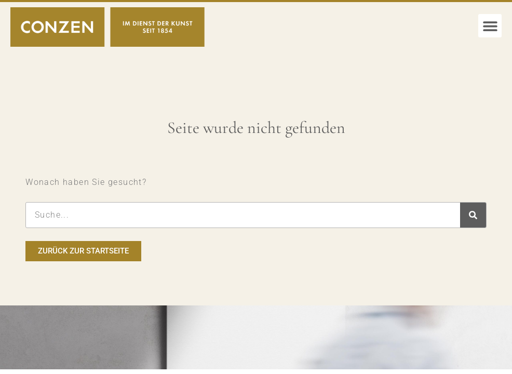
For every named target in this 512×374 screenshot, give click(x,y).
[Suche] (473, 215)
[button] (490, 25)
